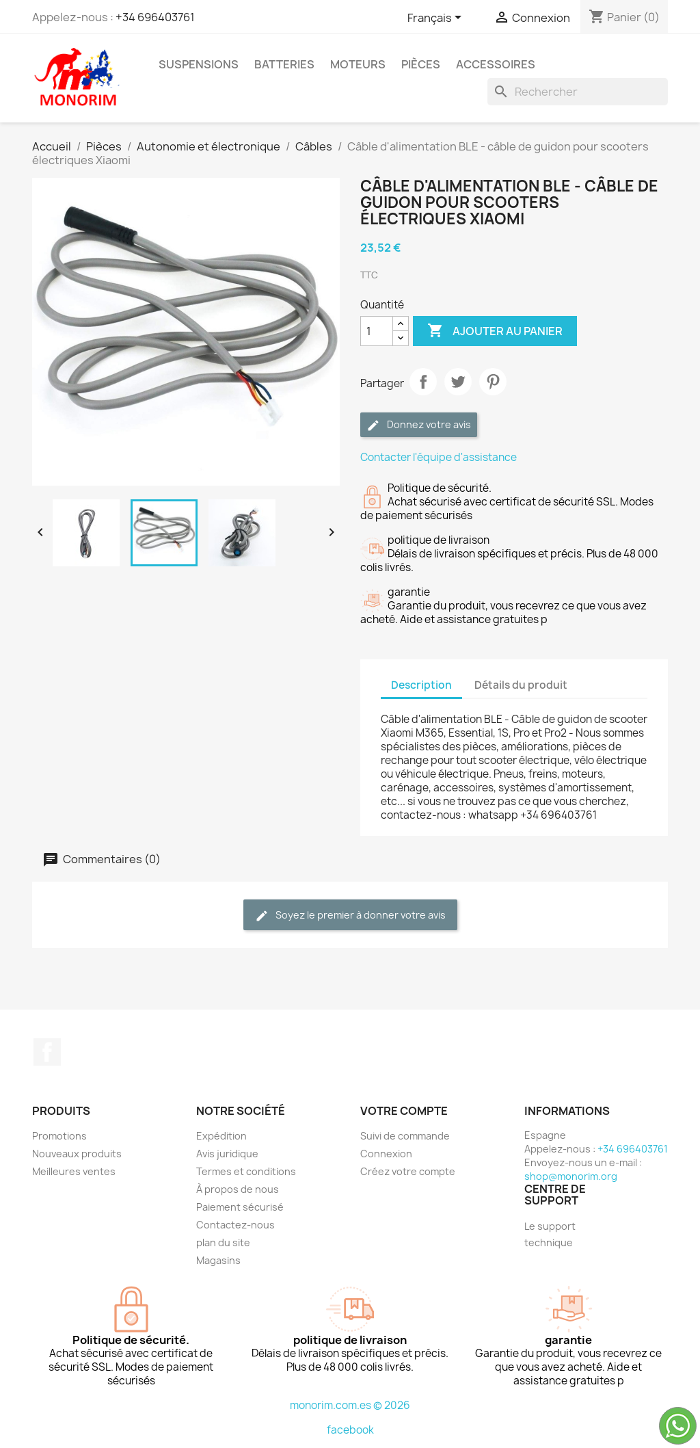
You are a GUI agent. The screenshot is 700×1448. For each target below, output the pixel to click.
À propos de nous (237, 1189)
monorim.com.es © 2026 (350, 1405)
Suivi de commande (405, 1135)
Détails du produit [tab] (520, 685)
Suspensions (199, 64)
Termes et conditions (246, 1171)
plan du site (223, 1242)
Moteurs (358, 64)
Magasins (218, 1260)
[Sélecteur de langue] (436, 18)
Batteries (284, 64)
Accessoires (495, 64)
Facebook (47, 1052)
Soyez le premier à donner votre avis (350, 915)
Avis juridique (227, 1153)
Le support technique (550, 1234)
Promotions (59, 1135)
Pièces (420, 64)
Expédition (221, 1135)
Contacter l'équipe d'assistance (438, 457)
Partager (423, 381)
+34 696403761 (155, 17)
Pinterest (493, 381)
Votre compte (404, 1110)
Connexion (386, 1153)
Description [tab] (421, 685)
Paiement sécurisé (240, 1206)
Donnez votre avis (418, 425)
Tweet (458, 381)
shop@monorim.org (570, 1176)
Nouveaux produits (77, 1153)
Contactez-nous (235, 1224)
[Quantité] (376, 331)
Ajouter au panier (495, 331)
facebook (350, 1430)
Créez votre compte (407, 1171)
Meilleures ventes (74, 1171)
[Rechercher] (577, 91)
